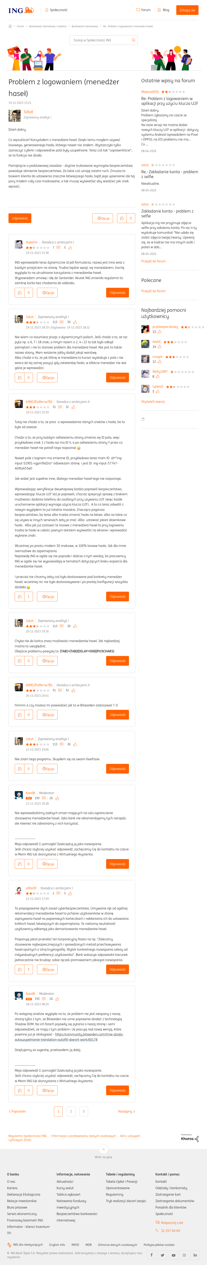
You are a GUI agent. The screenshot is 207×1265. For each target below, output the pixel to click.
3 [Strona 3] (84, 1111)
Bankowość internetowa (85, 26)
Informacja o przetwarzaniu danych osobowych (83, 1136)
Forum (146, 10)
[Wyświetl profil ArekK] (157, 342)
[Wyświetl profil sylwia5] (158, 386)
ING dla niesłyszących (28, 1245)
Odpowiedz (20, 218)
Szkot (28, 111)
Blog (166, 10)
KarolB (30, 793)
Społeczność (59, 10)
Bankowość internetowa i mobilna (48, 26)
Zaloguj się (187, 10)
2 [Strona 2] (71, 1111)
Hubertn (32, 242)
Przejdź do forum (153, 261)
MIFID (77, 1245)
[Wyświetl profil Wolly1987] (161, 371)
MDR (91, 1245)
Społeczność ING (10, 26)
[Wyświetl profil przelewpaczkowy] (166, 327)
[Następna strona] (125, 1111)
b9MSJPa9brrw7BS (39, 402)
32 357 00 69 (170, 1231)
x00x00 (31, 888)
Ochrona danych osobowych (121, 1245)
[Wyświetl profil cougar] (158, 357)
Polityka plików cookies (165, 1245)
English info (59, 1245)
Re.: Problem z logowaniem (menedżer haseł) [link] (128, 26)
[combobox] (103, 40)
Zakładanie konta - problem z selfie (167, 213)
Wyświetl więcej (153, 401)
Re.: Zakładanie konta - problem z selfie (169, 174)
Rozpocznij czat (172, 1223)
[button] (122, 218)
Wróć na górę (103, 1157)
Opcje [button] (105, 218)
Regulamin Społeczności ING (27, 1136)
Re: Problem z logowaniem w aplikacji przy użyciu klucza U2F (169, 101)
